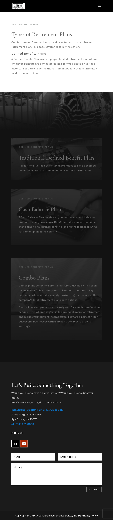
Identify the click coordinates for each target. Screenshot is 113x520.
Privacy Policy (90, 515)
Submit (95, 489)
